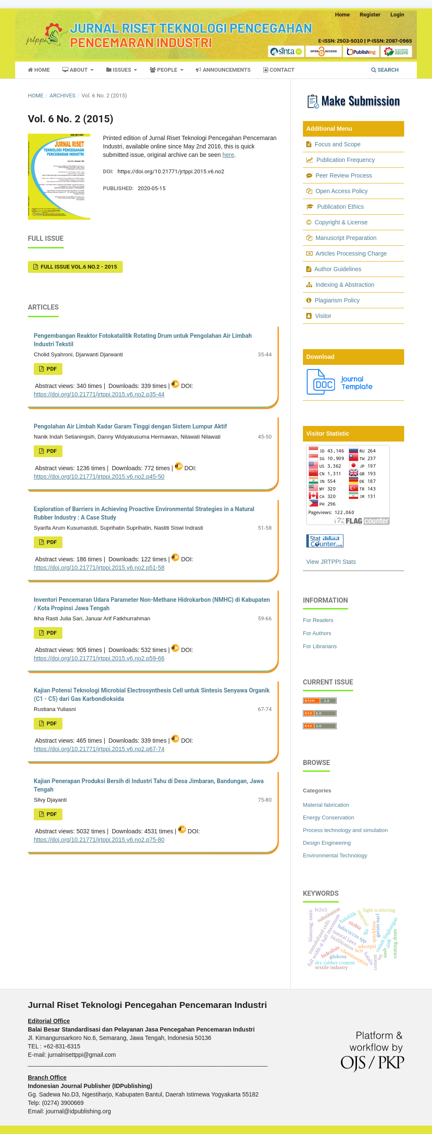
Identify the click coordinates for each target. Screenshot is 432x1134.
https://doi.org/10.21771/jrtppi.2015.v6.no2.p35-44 (99, 394)
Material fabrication (326, 805)
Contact (278, 70)
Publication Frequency (345, 159)
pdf (51, 369)
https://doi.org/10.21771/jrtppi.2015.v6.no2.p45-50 (99, 476)
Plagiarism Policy (337, 300)
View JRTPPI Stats (331, 561)
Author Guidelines (337, 269)
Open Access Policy (342, 191)
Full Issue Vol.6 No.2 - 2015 (78, 267)
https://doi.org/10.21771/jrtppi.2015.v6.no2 (171, 171)
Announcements (223, 70)
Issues (119, 70)
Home (39, 70)
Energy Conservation (328, 817)
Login (397, 14)
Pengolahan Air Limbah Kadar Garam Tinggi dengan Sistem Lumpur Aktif (130, 426)
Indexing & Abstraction (345, 284)
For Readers (318, 620)
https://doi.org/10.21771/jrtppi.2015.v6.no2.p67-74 (99, 749)
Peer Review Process (344, 175)
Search (385, 70)
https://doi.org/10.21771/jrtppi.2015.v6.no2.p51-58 (99, 567)
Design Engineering (327, 843)
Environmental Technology (335, 855)
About (75, 70)
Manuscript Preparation (346, 237)
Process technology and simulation (345, 830)
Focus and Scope (338, 144)
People (164, 70)
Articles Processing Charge (350, 253)
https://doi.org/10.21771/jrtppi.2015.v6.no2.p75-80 (99, 839)
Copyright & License (341, 222)
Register (370, 14)
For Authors (317, 633)
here (228, 154)
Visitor (323, 315)
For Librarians (320, 646)
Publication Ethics (340, 206)
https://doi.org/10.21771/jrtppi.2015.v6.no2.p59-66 (99, 658)
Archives (62, 95)
